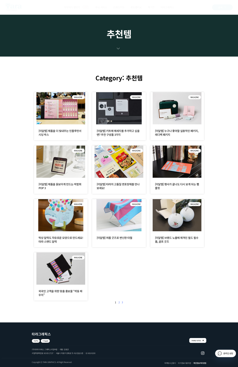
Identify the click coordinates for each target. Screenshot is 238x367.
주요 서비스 (101, 7)
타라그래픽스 (167, 7)
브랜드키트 (118, 7)
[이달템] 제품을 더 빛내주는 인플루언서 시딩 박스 (60, 132)
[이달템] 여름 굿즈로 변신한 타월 (114, 238)
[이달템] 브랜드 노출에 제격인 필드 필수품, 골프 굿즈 (176, 239)
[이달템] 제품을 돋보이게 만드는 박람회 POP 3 (60, 186)
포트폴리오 (136, 7)
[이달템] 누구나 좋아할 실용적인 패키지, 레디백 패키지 (176, 132)
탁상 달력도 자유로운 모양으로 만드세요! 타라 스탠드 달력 (61, 239)
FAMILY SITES (198, 340)
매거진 (151, 7)
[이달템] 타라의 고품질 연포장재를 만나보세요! (118, 186)
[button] (222, 7)
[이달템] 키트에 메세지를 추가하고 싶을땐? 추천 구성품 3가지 (118, 132)
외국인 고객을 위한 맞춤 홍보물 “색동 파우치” (60, 293)
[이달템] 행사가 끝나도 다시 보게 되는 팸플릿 (177, 186)
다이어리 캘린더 (76, 7)
